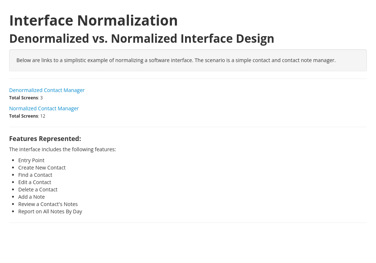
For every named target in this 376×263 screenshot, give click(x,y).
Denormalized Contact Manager (47, 90)
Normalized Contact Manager (44, 108)
